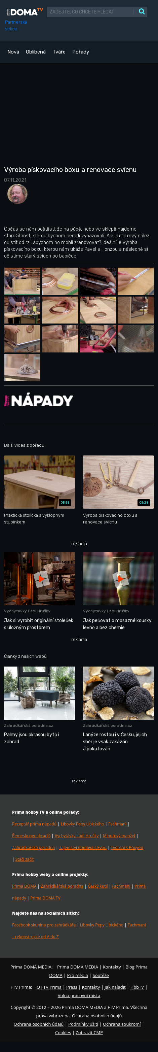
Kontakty (112, 967)
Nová (13, 52)
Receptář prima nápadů (34, 824)
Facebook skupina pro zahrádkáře (44, 925)
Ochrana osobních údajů (39, 1024)
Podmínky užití (83, 1024)
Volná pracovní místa (79, 995)
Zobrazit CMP (89, 1032)
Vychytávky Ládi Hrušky (76, 836)
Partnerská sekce (16, 25)
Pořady (80, 52)
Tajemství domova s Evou (83, 847)
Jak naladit (115, 987)
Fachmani (117, 824)
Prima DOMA (24, 886)
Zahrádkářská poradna (33, 847)
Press (71, 987)
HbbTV (137, 987)
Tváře (59, 52)
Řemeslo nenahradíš (31, 836)
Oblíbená (36, 52)
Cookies (63, 1032)
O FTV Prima (49, 987)
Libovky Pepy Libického (82, 824)
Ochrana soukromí (122, 1024)
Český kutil (98, 886)
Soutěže (101, 975)
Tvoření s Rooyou (127, 847)
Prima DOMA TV (45, 898)
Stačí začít (24, 859)
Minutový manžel (119, 836)
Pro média (77, 975)
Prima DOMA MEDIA (77, 967)
